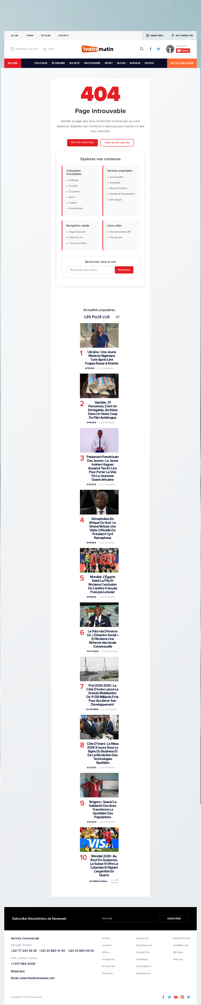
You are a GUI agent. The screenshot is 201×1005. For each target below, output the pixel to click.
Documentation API (120, 231)
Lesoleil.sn (107, 945)
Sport (72, 197)
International (76, 208)
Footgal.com (108, 959)
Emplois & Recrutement (122, 194)
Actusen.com (108, 966)
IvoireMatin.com (181, 945)
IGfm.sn (106, 952)
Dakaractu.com (143, 973)
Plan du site (116, 237)
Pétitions (46, 35)
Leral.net (106, 938)
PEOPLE (149, 63)
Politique (74, 180)
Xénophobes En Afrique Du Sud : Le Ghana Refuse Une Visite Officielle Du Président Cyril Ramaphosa (102, 528)
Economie (92, 709)
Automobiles (117, 177)
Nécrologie (116, 199)
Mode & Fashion (118, 188)
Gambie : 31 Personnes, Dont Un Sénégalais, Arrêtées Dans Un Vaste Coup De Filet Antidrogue (102, 410)
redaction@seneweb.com (37, 978)
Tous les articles (78, 243)
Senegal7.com (143, 952)
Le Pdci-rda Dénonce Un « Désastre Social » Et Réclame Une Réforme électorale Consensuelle (102, 638)
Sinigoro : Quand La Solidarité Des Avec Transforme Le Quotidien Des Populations (102, 809)
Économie (74, 191)
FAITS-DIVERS (92, 63)
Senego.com (142, 938)
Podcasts (64, 35)
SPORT (109, 63)
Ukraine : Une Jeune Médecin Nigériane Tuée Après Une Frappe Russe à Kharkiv (101, 357)
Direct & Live (76, 237)
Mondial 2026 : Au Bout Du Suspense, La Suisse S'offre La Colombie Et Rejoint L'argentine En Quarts (104, 865)
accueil (13, 63)
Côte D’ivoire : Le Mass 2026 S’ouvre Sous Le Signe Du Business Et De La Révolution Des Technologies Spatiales (103, 753)
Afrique (90, 368)
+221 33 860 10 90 (52, 951)
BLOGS (121, 63)
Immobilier (115, 182)
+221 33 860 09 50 (81, 951)
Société (73, 185)
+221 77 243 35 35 (24, 951)
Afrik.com (177, 959)
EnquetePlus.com (181, 938)
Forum (29, 35)
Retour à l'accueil (82, 142)
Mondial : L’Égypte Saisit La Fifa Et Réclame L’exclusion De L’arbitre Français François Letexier (102, 584)
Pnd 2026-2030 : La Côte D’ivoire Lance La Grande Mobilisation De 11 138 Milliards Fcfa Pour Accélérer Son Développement (102, 695)
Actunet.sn (107, 973)
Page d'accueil (77, 231)
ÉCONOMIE (58, 63)
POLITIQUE (41, 63)
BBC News (178, 952)
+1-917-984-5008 (23, 964)
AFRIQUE (135, 63)
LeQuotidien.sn (143, 966)
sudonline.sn (142, 959)
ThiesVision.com (144, 945)
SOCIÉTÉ (74, 63)
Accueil (14, 35)
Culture (73, 202)
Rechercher (124, 270)
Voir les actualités (117, 142)
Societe (91, 484)
